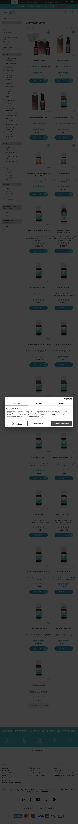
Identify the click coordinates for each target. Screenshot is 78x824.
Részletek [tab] (39, 403)
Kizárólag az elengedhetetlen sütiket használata (17, 423)
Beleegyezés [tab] (16, 403)
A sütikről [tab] (62, 403)
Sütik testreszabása (39, 423)
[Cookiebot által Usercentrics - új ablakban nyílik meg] (65, 399)
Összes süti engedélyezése (61, 423)
